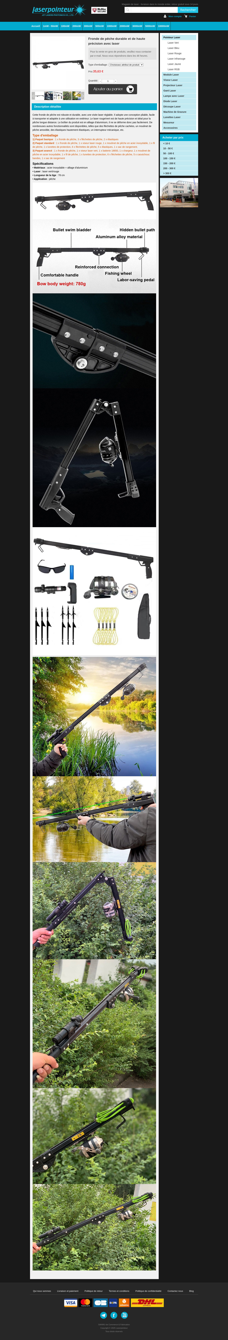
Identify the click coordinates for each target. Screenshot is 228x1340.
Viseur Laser (170, 80)
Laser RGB (174, 69)
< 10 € (166, 143)
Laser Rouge (175, 53)
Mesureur (168, 122)
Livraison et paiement (67, 1291)
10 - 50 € (168, 148)
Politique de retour (94, 1291)
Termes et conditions (119, 1291)
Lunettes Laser (172, 117)
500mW (99, 26)
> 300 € (167, 173)
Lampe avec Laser (173, 96)
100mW (65, 26)
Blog (191, 1291)
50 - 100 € (168, 153)
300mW (88, 26)
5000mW (150, 26)
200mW (76, 26)
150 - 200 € (169, 163)
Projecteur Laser (173, 85)
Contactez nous (175, 1291)
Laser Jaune (174, 64)
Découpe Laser (172, 106)
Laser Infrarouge (176, 58)
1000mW (112, 26)
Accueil (35, 26)
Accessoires (170, 127)
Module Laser (171, 74)
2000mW (124, 26)
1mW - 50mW (50, 26)
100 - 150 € (169, 158)
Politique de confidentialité (148, 1291)
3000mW (137, 26)
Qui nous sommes (42, 1291)
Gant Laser (169, 90)
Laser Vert (173, 42)
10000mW (163, 26)
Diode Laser (170, 101)
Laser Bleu (173, 48)
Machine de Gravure (174, 112)
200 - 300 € (169, 168)
